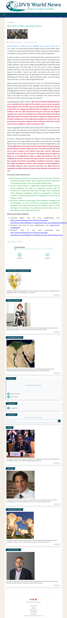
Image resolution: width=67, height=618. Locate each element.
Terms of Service (33, 605)
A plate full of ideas (14, 509)
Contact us (33, 608)
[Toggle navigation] (4, 14)
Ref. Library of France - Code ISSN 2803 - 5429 (33, 615)
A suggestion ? (12, 408)
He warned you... (13, 550)
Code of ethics (33, 612)
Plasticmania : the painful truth (18, 271)
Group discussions (13, 394)
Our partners (33, 614)
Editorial (10, 468)
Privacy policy (33, 611)
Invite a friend (12, 397)
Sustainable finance (14, 337)
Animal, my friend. (13, 300)
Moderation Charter (33, 610)
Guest (9, 427)
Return (10, 22)
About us (33, 607)
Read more (57, 463)
